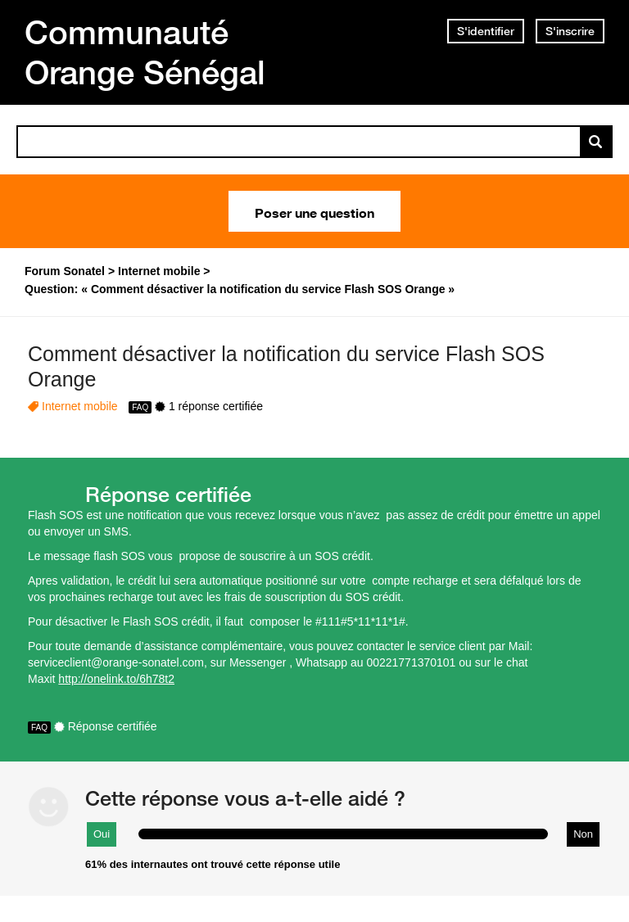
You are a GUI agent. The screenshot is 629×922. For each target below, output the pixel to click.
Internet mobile (80, 406)
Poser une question (314, 211)
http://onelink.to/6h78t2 (116, 678)
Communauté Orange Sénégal (145, 52)
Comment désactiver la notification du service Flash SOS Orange (286, 366)
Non (583, 834)
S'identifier (485, 31)
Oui (101, 834)
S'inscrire (570, 31)
